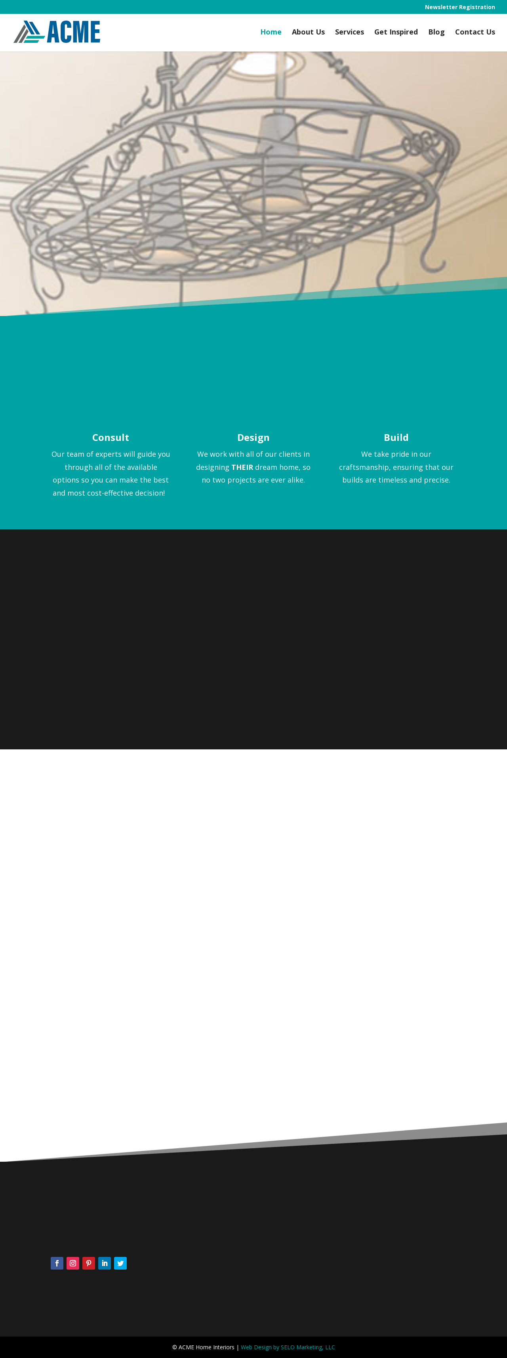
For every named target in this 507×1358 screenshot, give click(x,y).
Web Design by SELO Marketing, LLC (288, 1347)
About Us (308, 32)
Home (271, 32)
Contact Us (475, 32)
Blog (436, 32)
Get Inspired (396, 32)
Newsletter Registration (460, 7)
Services (349, 32)
